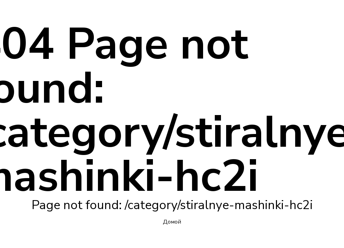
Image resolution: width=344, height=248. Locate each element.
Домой (172, 222)
